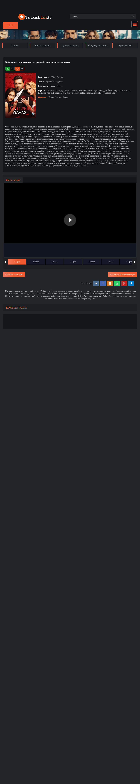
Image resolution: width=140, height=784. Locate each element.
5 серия (92, 262)
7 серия (129, 262)
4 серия (73, 262)
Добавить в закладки (14, 274)
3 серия (54, 262)
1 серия (17, 262)
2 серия (36, 262)
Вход (10, 25)
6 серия (110, 262)
